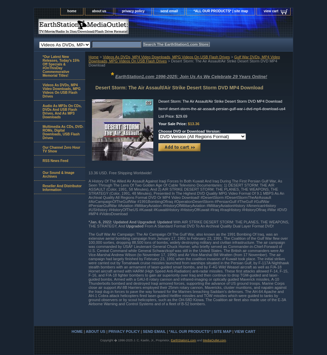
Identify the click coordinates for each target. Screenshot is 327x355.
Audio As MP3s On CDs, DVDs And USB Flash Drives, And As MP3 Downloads (62, 111)
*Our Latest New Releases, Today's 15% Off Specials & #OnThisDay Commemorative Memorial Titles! (61, 66)
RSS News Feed (55, 161)
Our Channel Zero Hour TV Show (61, 149)
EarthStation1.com (183, 340)
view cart (271, 11)
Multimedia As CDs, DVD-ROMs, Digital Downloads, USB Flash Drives (63, 132)
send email (169, 11)
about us (99, 11)
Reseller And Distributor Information (62, 188)
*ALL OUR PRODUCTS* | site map (220, 11)
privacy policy (133, 11)
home (72, 11)
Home (93, 57)
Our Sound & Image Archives (58, 174)
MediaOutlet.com (214, 340)
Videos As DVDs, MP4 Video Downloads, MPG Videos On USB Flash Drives (166, 57)
